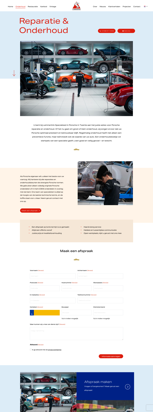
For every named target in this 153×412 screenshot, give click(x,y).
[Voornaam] (76, 38)
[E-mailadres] (76, 32)
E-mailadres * (55, 29)
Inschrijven (76, 43)
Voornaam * (54, 35)
